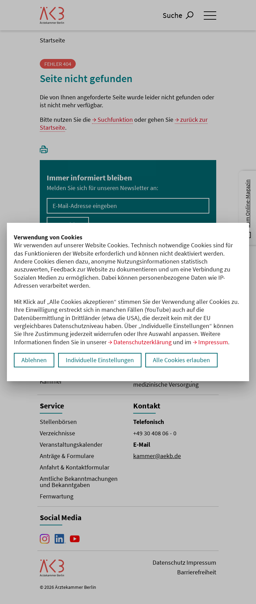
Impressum (213, 342)
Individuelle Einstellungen (100, 360)
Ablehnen (34, 360)
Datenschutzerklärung (142, 342)
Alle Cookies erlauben (181, 360)
